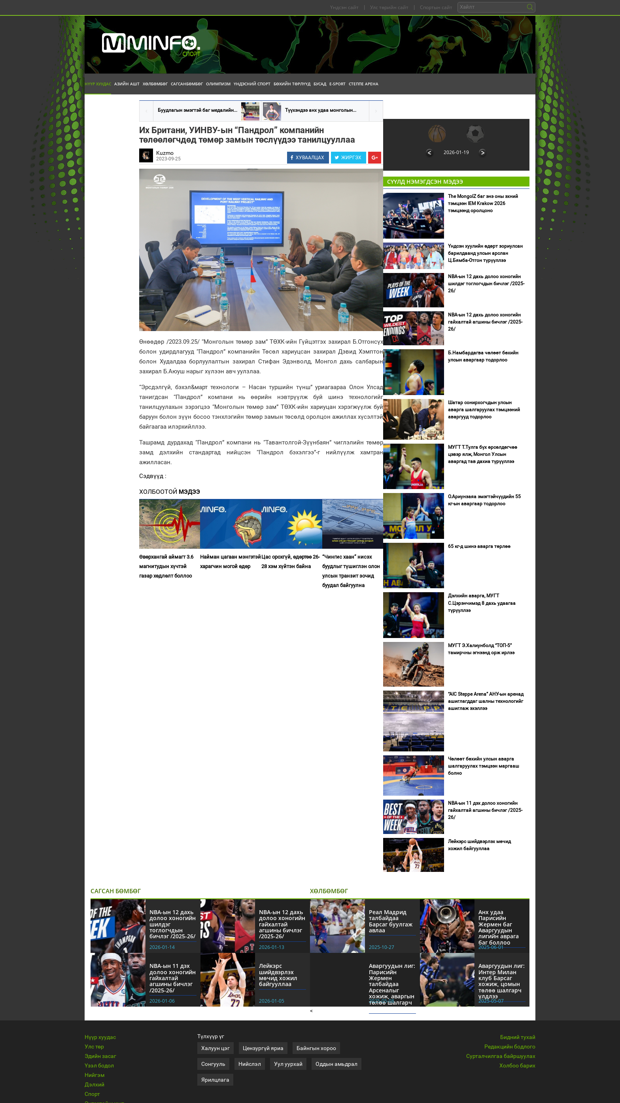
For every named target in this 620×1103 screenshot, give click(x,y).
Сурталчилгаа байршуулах (500, 1056)
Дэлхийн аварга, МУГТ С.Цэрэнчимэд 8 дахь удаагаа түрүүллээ (482, 603)
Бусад (320, 84)
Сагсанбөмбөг (187, 84)
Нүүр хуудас (98, 84)
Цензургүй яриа (263, 1048)
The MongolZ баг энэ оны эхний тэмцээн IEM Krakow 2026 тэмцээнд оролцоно (483, 203)
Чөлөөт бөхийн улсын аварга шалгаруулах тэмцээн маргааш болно (483, 766)
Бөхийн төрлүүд (292, 84)
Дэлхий (94, 1084)
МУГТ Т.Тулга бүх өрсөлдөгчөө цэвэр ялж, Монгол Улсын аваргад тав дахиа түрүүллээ (482, 454)
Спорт (92, 1094)
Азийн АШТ (127, 84)
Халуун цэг (215, 1048)
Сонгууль (213, 1064)
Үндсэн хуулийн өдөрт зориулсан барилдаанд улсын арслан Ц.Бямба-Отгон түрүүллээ (485, 253)
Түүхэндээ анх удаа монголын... (320, 110)
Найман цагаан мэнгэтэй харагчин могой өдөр (230, 561)
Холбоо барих (517, 1065)
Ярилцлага (215, 1080)
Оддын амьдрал (336, 1064)
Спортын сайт (436, 7)
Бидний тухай (517, 1037)
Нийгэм (94, 1075)
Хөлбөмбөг (155, 84)
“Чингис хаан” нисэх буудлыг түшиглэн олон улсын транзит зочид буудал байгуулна (351, 571)
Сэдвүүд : (152, 476)
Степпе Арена (363, 84)
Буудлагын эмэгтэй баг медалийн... (197, 110)
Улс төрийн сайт (389, 7)
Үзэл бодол (99, 1065)
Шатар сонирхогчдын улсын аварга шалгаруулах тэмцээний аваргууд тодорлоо (484, 410)
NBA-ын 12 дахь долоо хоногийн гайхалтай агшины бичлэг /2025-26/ (485, 322)
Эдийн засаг (100, 1056)
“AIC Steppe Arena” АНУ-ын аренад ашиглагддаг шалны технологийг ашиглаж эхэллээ (486, 701)
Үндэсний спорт (252, 84)
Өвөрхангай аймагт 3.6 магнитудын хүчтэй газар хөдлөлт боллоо (166, 566)
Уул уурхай (288, 1064)
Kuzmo (165, 153)
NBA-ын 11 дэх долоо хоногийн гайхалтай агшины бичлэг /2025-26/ (485, 810)
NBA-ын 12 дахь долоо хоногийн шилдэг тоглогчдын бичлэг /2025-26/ (486, 284)
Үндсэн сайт (344, 7)
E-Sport (337, 84)
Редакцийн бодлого (509, 1046)
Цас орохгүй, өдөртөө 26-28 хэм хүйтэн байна (290, 561)
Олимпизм (218, 84)
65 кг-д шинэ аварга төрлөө (479, 546)
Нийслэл (249, 1064)
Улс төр (94, 1046)
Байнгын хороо (316, 1048)
